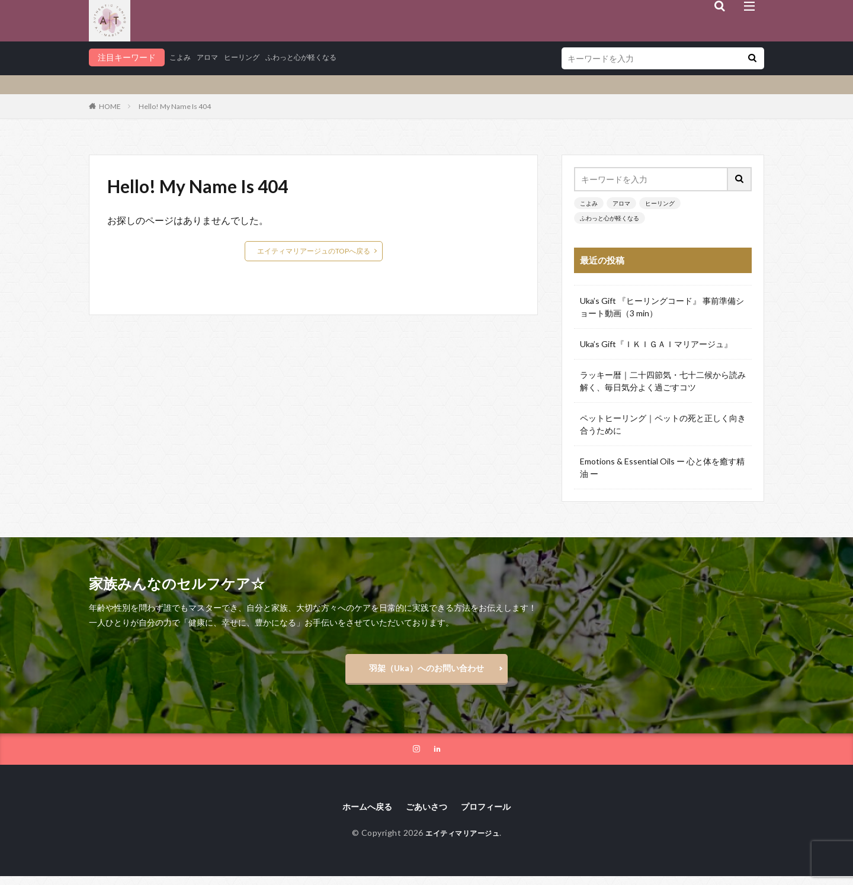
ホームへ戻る (360, 814)
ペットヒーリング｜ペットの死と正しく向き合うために (663, 424)
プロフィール (492, 814)
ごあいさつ (426, 814)
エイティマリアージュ (462, 841)
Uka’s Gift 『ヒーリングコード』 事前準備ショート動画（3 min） (662, 307)
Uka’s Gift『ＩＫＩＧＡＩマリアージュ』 (656, 344)
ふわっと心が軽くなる (319, 57)
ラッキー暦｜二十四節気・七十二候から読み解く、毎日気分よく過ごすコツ (663, 381)
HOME (110, 106)
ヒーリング (251, 57)
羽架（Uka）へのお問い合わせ (426, 671)
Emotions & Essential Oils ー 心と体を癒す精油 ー (662, 467)
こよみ (181, 57)
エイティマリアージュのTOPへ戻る (313, 250)
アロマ (212, 57)
